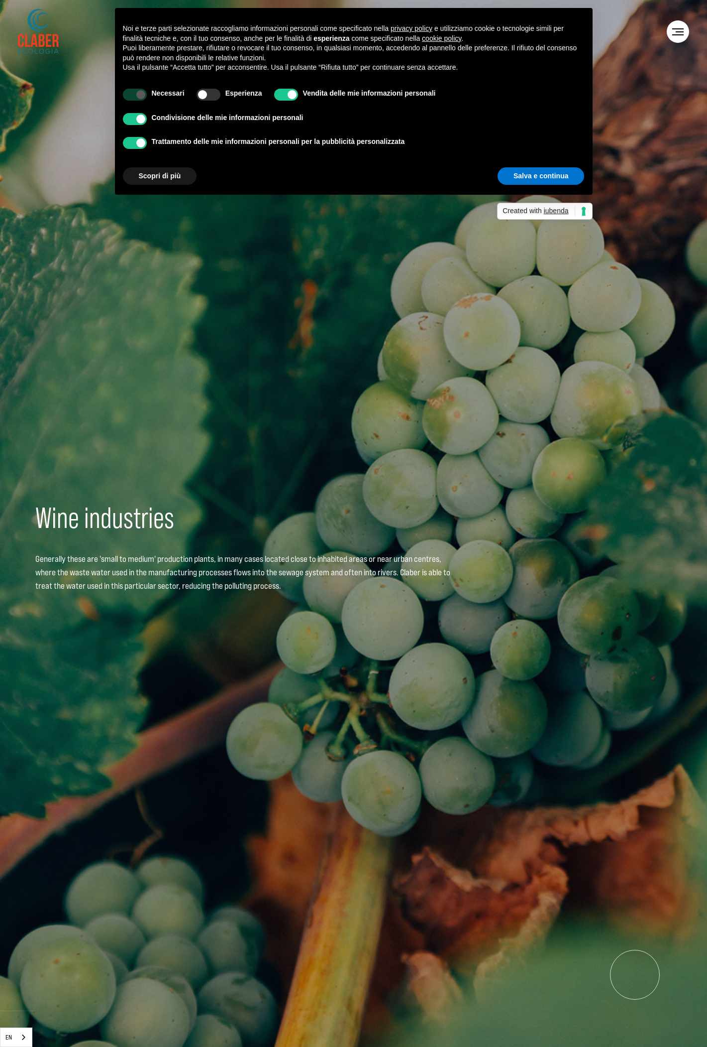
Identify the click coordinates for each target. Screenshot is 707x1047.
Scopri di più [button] (160, 176)
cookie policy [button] (441, 38)
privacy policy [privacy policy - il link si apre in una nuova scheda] (411, 28)
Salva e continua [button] (540, 176)
